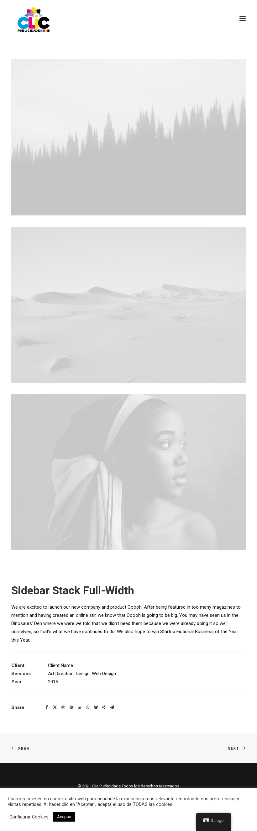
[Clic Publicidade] (33, 18)
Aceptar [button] (64, 816)
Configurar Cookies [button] (29, 817)
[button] (46, 707)
